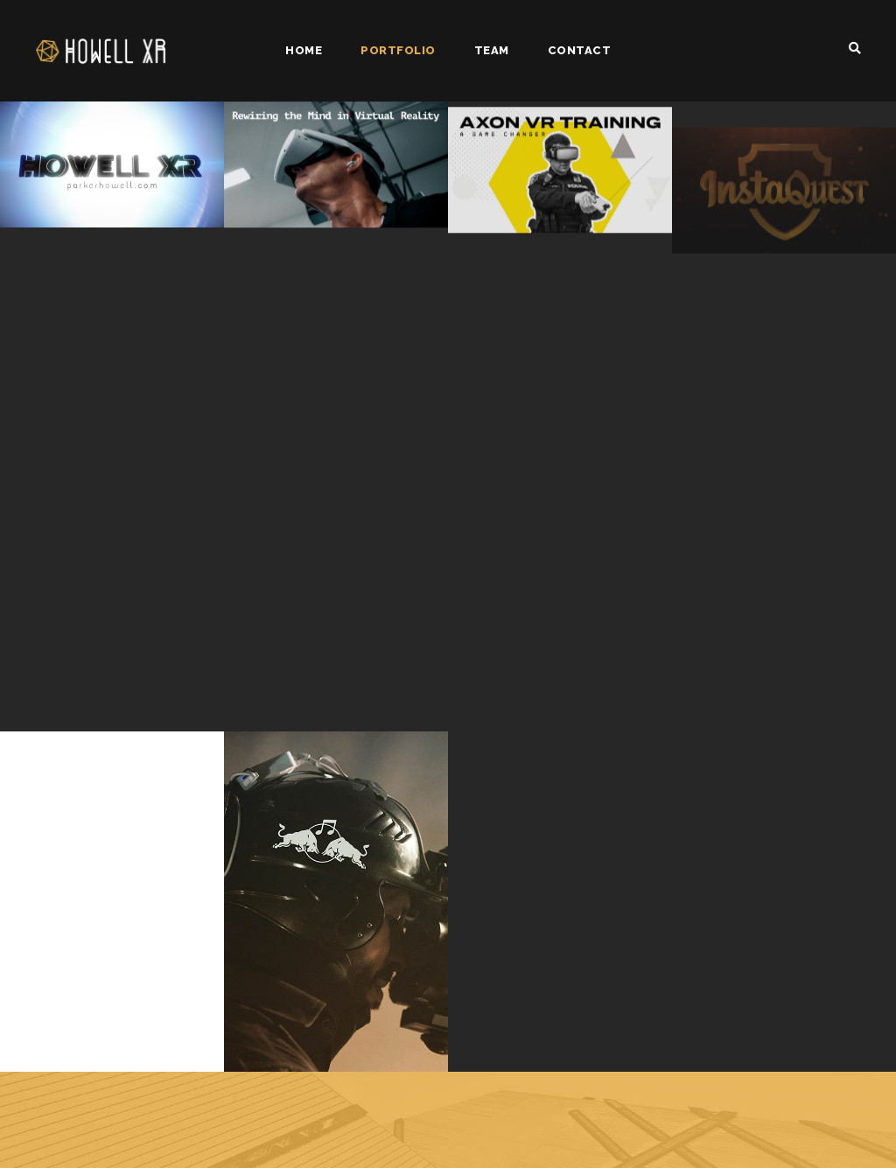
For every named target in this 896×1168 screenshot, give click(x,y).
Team (491, 50)
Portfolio (398, 50)
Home (303, 50)
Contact (580, 50)
